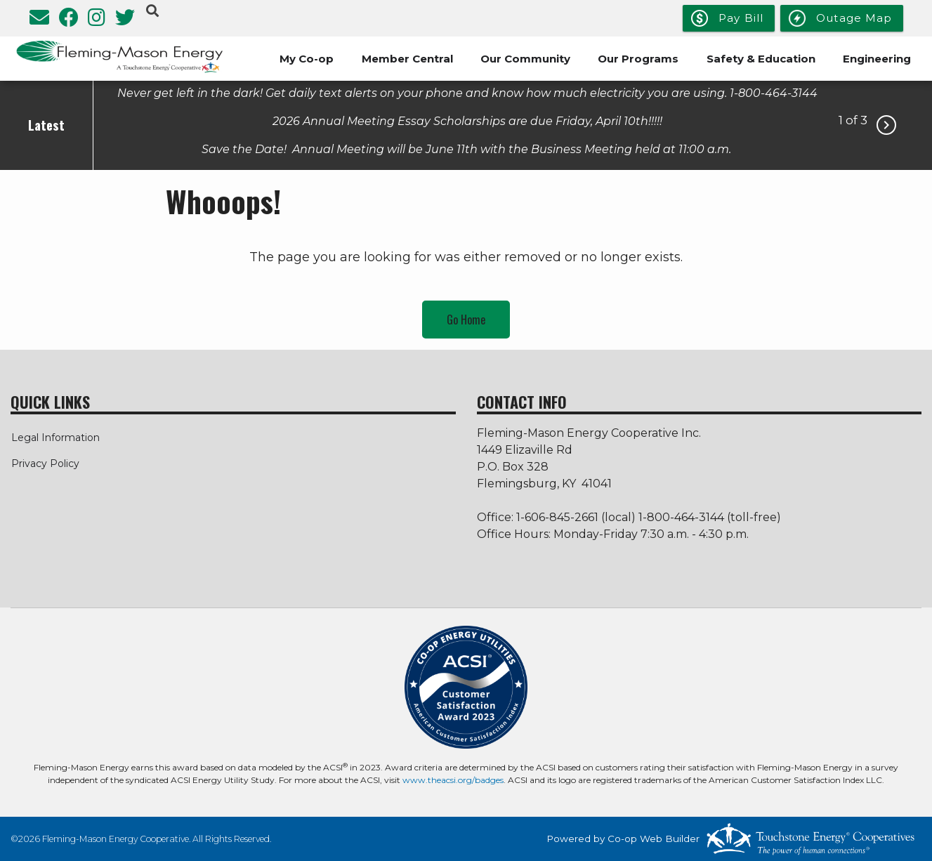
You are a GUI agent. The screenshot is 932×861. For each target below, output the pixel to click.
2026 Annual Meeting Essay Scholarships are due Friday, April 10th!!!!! (467, 120)
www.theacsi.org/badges (453, 780)
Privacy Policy (45, 463)
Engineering (877, 58)
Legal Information (55, 437)
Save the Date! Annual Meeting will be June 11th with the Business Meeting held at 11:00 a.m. (468, 148)
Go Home (466, 319)
